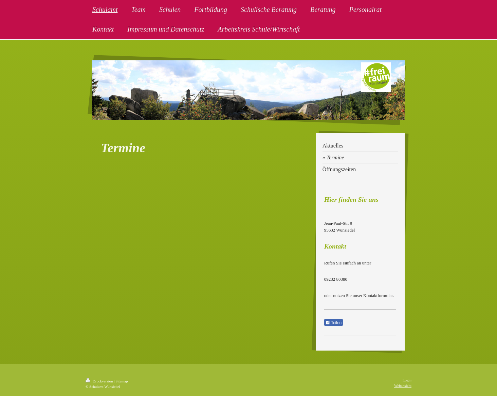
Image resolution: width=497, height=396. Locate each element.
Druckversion (100, 381)
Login (407, 380)
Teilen (334, 322)
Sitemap (121, 381)
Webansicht (402, 385)
